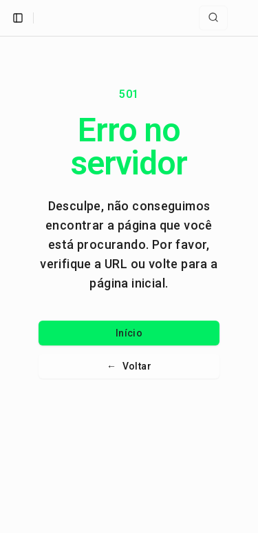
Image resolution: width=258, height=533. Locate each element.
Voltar (129, 366)
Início (129, 333)
